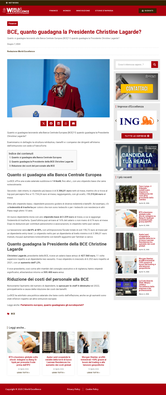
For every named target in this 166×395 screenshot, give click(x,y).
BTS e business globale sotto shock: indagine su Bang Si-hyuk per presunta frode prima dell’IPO (23, 361)
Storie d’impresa (104, 11)
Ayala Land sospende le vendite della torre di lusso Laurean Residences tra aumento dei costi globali (58, 361)
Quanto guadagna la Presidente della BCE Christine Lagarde (42, 161)
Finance (53, 11)
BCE (13, 313)
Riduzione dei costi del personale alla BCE (33, 166)
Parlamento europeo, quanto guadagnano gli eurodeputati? (52, 305)
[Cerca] (154, 64)
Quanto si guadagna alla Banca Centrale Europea (36, 157)
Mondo (67, 11)
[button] (43, 123)
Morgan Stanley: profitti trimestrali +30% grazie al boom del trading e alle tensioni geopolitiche (93, 361)
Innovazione (83, 11)
